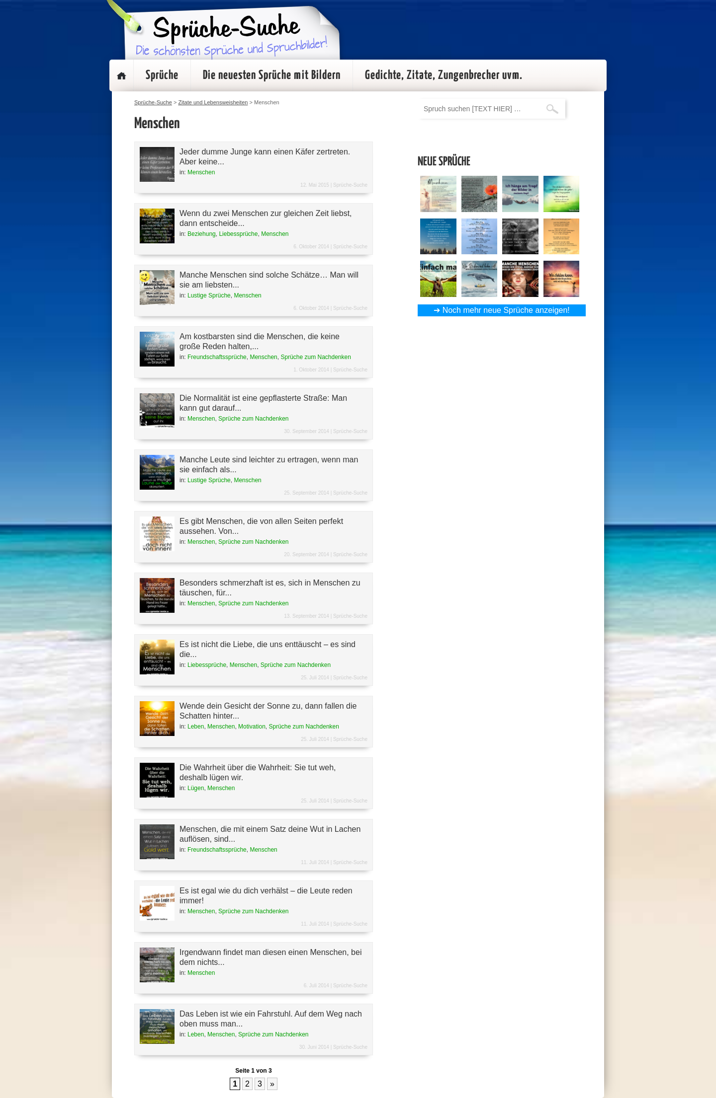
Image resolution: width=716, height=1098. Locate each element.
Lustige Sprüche (209, 295)
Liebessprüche (238, 233)
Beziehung (201, 233)
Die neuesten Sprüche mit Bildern (272, 75)
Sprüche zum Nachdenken (315, 357)
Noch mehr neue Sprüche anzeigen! (506, 310)
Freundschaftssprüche (217, 357)
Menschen (201, 172)
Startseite (121, 75)
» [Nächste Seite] (272, 1084)
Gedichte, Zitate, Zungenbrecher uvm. (444, 75)
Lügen (195, 788)
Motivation (252, 726)
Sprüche (162, 75)
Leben (195, 726)
